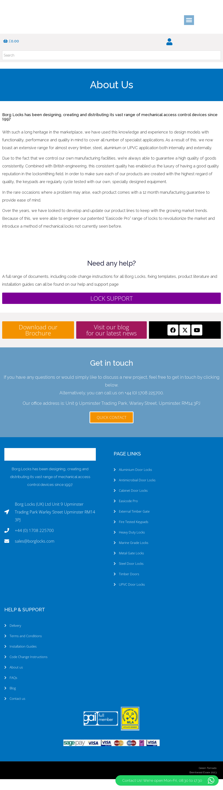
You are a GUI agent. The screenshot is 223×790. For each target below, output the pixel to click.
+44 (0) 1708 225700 (144, 403)
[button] (189, 20)
